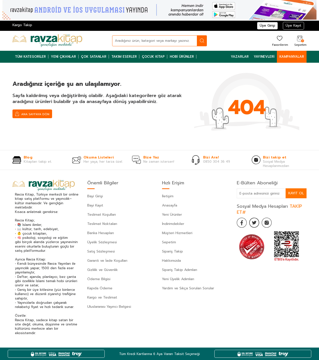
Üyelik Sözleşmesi (102, 242)
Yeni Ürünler (172, 214)
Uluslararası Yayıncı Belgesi (109, 306)
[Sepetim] (300, 41)
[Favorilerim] (279, 41)
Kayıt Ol (296, 193)
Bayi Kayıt (95, 205)
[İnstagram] (267, 223)
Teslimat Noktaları (102, 223)
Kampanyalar (291, 56)
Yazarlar (240, 56)
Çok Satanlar (93, 56)
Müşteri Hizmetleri (177, 233)
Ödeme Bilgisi (98, 279)
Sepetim (169, 242)
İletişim (167, 196)
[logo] (47, 40)
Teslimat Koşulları (101, 214)
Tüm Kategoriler (30, 56)
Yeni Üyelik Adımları (178, 279)
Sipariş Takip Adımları (179, 269)
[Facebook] (242, 223)
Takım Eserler (124, 56)
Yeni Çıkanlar (63, 56)
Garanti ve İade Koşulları (107, 260)
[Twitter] (254, 223)
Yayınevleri (264, 56)
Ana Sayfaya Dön (32, 113)
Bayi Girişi (95, 196)
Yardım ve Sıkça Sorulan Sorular (188, 288)
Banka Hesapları (100, 233)
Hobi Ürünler (182, 56)
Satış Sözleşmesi (101, 251)
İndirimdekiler (173, 223)
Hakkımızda (171, 260)
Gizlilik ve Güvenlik (102, 269)
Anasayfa (169, 205)
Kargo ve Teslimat (102, 297)
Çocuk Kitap (153, 56)
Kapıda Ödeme (99, 288)
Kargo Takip (22, 25)
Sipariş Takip (172, 251)
